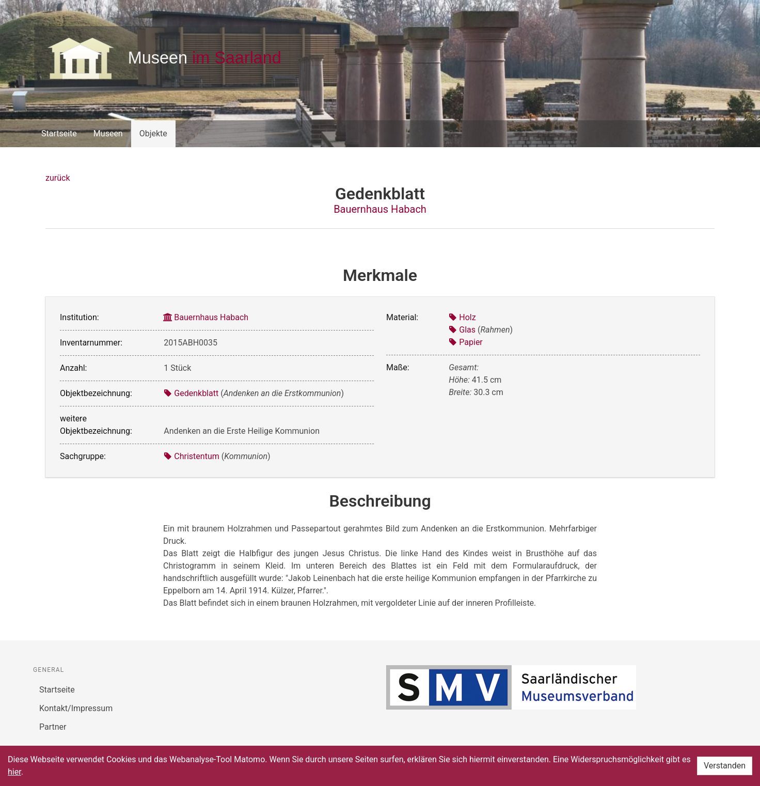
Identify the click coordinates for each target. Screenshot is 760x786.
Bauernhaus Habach (380, 209)
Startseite (59, 133)
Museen (108, 133)
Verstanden (725, 766)
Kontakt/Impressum (76, 708)
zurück (57, 178)
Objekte (153, 133)
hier (14, 772)
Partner (53, 727)
